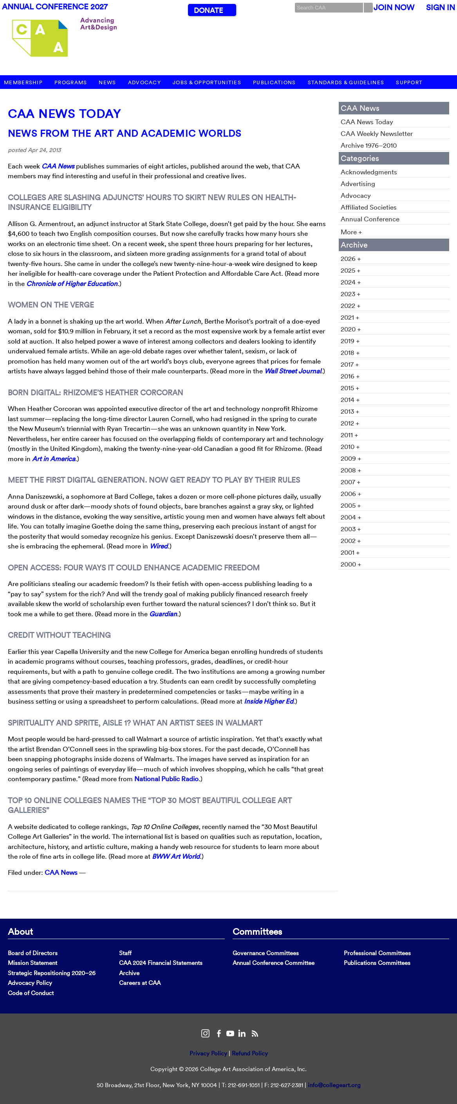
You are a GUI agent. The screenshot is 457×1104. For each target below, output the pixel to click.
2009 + (351, 458)
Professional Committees (377, 953)
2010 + (350, 446)
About (20, 931)
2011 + (349, 435)
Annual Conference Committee (273, 962)
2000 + (351, 564)
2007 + (351, 482)
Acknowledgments (369, 172)
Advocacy (144, 82)
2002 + (351, 540)
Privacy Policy (208, 1053)
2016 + (350, 376)
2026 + (351, 258)
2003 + (351, 529)
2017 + (350, 364)
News (107, 82)
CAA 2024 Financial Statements (160, 962)
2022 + (351, 305)
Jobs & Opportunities (207, 82)
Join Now (394, 7)
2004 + (351, 517)
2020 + (351, 329)
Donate (208, 10)
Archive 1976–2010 (369, 145)
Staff (125, 953)
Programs (70, 82)
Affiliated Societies (369, 207)
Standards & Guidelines (346, 82)
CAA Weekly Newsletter (377, 133)
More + (351, 232)
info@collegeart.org (334, 1085)
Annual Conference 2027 (55, 6)
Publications (274, 82)
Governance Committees (266, 953)
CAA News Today (64, 114)
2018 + (350, 352)
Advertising (358, 183)
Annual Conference (370, 219)
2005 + (351, 505)
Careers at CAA (140, 982)
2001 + (350, 552)
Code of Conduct (31, 993)
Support (409, 82)
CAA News (61, 872)
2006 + (351, 493)
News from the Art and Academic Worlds (124, 133)
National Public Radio (166, 779)
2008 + (351, 470)
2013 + (350, 411)
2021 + (350, 317)
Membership (23, 82)
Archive (129, 973)
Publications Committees (377, 962)
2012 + (350, 423)
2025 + (351, 270)
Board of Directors (33, 953)
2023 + (351, 294)
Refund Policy (250, 1053)
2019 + (350, 341)
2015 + (350, 388)
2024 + (351, 282)
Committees (257, 931)
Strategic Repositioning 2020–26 (52, 973)
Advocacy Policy (30, 982)
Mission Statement (32, 962)
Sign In (440, 7)
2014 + (350, 399)
